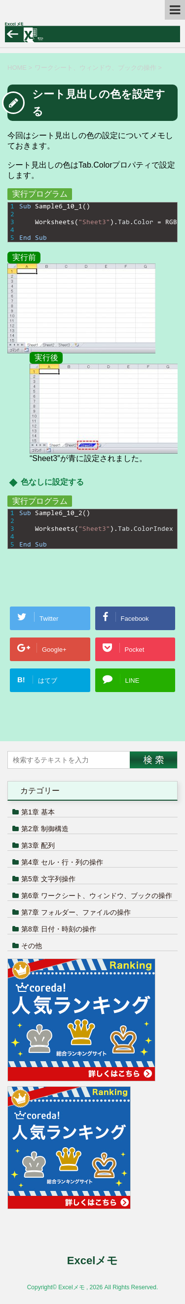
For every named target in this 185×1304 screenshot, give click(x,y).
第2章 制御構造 (45, 829)
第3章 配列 (38, 845)
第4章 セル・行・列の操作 (62, 862)
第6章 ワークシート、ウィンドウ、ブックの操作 (96, 895)
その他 (31, 946)
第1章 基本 (38, 812)
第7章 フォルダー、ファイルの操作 (76, 912)
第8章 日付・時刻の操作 (58, 929)
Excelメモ (92, 1260)
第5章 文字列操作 (48, 879)
